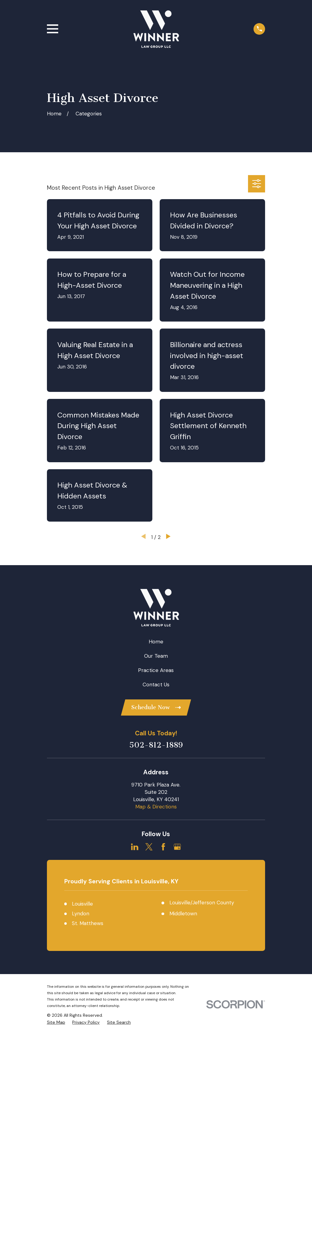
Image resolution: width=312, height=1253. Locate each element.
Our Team (156, 656)
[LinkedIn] (134, 846)
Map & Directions (156, 806)
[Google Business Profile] (177, 846)
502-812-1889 (156, 745)
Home (156, 641)
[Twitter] (149, 846)
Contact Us (156, 684)
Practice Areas (156, 670)
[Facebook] (163, 846)
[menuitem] (56, 1022)
